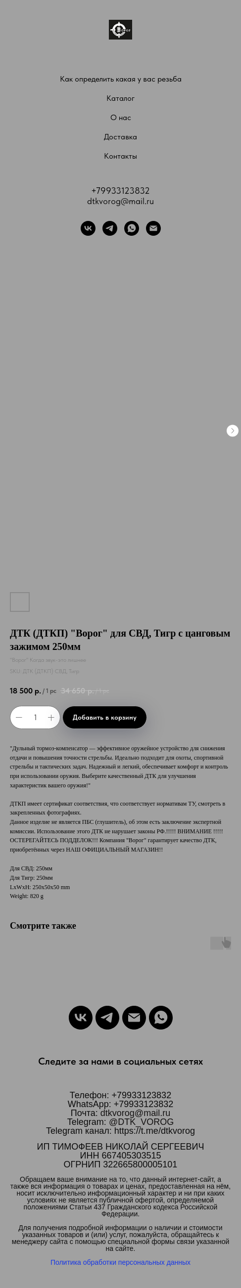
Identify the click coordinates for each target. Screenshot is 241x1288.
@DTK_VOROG (141, 1122)
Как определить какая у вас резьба (121, 79)
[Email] (134, 1018)
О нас (120, 117)
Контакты (120, 156)
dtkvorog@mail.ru (120, 201)
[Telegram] (109, 228)
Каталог (120, 98)
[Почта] (153, 228)
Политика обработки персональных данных (120, 1262)
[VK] (88, 228)
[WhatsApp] (131, 228)
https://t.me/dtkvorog (154, 1131)
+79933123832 (120, 190)
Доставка (120, 136)
